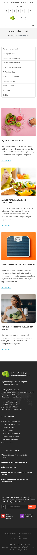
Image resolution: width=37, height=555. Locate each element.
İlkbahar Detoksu (8, 467)
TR (6, 2)
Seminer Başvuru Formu (11, 437)
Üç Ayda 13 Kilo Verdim (12, 140)
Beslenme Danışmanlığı (19, 76)
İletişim (19, 95)
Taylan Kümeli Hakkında (11, 421)
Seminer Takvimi (19, 86)
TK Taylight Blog (19, 72)
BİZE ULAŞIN (15, 2)
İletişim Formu (8, 443)
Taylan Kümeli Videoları (19, 67)
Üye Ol (31, 2)
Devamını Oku (6, 160)
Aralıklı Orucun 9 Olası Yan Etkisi (14, 462)
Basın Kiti (19, 90)
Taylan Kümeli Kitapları (19, 63)
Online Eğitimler (19, 81)
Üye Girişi (18, 6)
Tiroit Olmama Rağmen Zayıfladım (18, 264)
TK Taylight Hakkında (19, 53)
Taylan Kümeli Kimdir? (19, 49)
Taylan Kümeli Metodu (19, 58)
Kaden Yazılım (22, 539)
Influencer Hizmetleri (10, 440)
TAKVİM (23, 2)
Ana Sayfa (11, 36)
